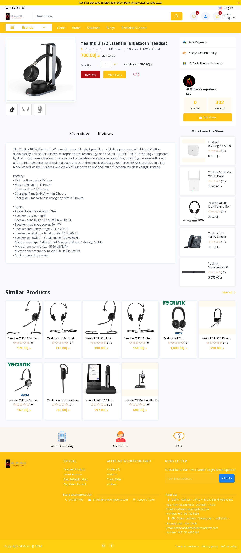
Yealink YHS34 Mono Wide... (22, 338)
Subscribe (227, 478)
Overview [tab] (79, 133)
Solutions (93, 28)
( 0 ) (223, 151)
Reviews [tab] (104, 133)
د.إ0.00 (229, 16)
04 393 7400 (15, 8)
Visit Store (207, 117)
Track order (114, 479)
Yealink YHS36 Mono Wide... (22, 400)
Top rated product (75, 484)
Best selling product (75, 479)
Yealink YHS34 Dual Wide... (60, 338)
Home (61, 28)
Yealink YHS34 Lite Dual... (137, 338)
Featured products (75, 469)
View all (228, 292)
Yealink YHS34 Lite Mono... (98, 338)
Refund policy (229, 546)
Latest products (73, 474)
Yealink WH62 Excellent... (141, 400)
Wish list (112, 474)
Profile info (113, 469)
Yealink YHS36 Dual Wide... (215, 338)
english (226, 8)
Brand (76, 28)
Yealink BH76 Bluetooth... (172, 338)
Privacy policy (210, 546)
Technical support (134, 28)
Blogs (111, 28)
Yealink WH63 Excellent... (64, 400)
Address (112, 484)
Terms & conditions (187, 546)
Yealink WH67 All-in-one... (100, 400)
